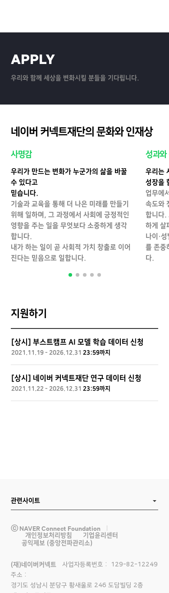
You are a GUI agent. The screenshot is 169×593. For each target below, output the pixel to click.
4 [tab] (92, 274)
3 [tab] (84, 274)
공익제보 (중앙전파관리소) (57, 543)
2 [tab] (77, 274)
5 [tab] (99, 274)
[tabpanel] (71, 207)
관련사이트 (25, 500)
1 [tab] (70, 274)
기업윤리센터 (100, 535)
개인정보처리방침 (48, 535)
